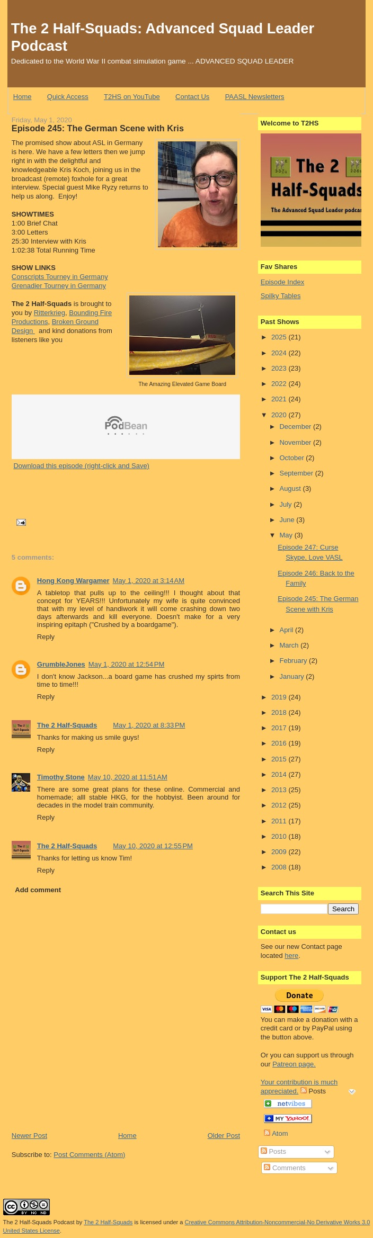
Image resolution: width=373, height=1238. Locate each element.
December (296, 426)
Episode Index (282, 282)
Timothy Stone (61, 777)
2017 (280, 728)
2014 (280, 774)
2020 (280, 415)
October (292, 458)
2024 (280, 353)
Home (22, 97)
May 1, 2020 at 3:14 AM (149, 581)
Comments (284, 1168)
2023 (280, 368)
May (286, 535)
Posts (273, 1151)
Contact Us (192, 97)
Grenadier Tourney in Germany (59, 286)
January (292, 676)
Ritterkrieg (49, 313)
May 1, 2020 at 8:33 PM (149, 725)
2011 (280, 821)
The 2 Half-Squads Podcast (39, 1222)
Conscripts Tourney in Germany (60, 277)
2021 (280, 399)
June (287, 520)
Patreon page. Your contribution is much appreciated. (299, 1077)
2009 (280, 852)
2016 (280, 743)
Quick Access (67, 97)
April (287, 630)
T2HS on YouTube (132, 97)
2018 (280, 712)
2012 (280, 805)
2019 (280, 697)
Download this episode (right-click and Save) (81, 466)
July (286, 504)
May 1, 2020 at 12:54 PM (126, 664)
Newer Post (29, 1136)
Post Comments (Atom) (89, 1155)
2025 (280, 337)
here (291, 955)
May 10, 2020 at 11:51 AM (127, 777)
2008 (280, 867)
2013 (280, 790)
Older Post (224, 1136)
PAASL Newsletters (255, 97)
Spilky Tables (281, 296)
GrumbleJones (61, 664)
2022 (280, 384)
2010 (280, 836)
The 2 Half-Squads (67, 725)
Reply (46, 637)
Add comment (38, 890)
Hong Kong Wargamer (73, 581)
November (296, 442)
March (289, 645)
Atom (276, 1133)
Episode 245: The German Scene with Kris (98, 128)
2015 (280, 759)
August (291, 488)
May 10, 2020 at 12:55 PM (153, 846)
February (294, 661)
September (297, 473)
